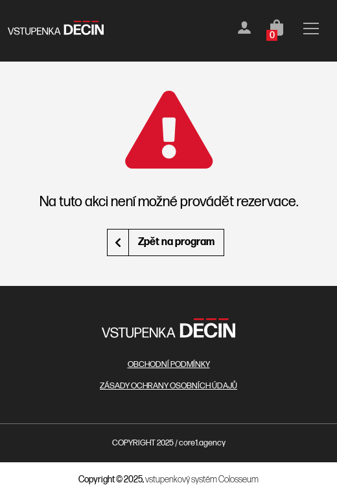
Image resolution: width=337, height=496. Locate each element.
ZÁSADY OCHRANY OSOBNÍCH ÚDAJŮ (168, 386)
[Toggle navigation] (311, 31)
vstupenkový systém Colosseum (202, 479)
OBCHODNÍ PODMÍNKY (169, 364)
